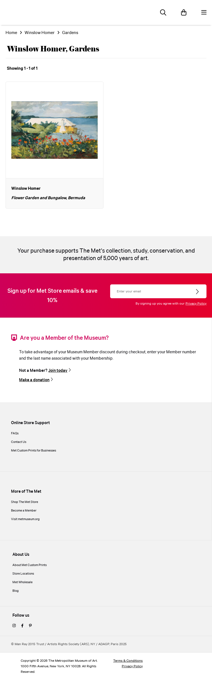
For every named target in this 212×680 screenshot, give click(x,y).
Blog (15, 591)
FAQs (14, 433)
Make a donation (34, 380)
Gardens (70, 33)
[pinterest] (30, 626)
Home (11, 33)
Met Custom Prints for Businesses (33, 450)
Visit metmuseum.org (25, 519)
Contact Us (18, 442)
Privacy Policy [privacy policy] (132, 666)
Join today (57, 370)
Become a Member (23, 510)
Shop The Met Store (24, 502)
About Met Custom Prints (29, 565)
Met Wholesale (22, 582)
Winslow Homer (40, 33)
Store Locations (23, 574)
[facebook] (22, 626)
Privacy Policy (196, 303)
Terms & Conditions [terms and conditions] (128, 660)
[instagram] (14, 626)
